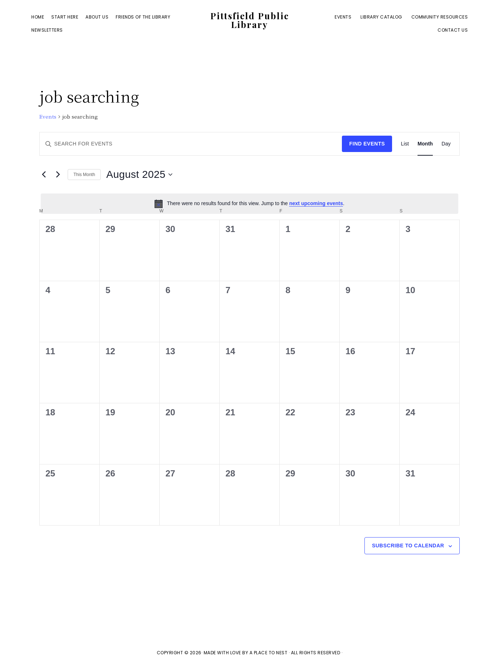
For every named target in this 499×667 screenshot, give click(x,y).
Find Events (367, 144)
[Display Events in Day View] (446, 143)
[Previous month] (43, 174)
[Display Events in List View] (405, 143)
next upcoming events (316, 203)
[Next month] (57, 174)
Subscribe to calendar (408, 545)
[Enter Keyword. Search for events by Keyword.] (191, 143)
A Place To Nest (269, 653)
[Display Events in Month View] (425, 143)
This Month (84, 174)
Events (47, 116)
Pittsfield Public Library (249, 21)
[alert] (249, 203)
